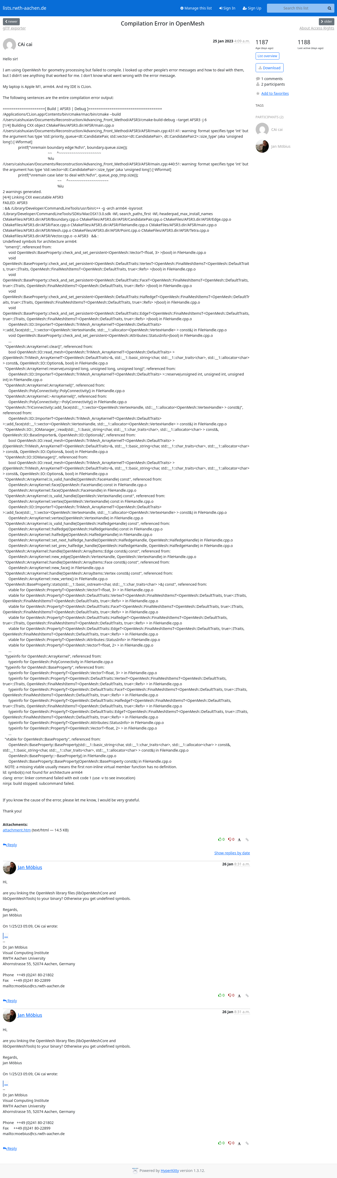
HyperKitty (170, 1170)
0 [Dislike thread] (231, 839)
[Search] (329, 8)
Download (269, 67)
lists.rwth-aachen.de (24, 8)
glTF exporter (14, 28)
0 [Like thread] (221, 839)
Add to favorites (272, 93)
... (6, 936)
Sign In (227, 8)
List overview (267, 56)
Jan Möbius (30, 867)
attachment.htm (17, 829)
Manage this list (196, 8)
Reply (10, 844)
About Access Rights (316, 28)
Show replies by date (232, 852)
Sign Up (252, 8)
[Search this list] (296, 8)
